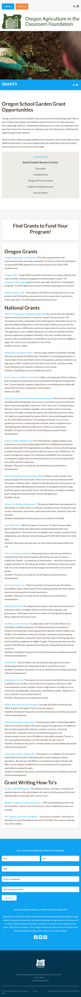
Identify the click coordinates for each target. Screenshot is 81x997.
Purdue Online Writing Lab (16, 788)
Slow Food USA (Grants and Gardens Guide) (24, 476)
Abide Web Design (73, 991)
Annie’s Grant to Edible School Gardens (22, 377)
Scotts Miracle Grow (13, 606)
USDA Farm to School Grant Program (21, 704)
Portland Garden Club (14, 292)
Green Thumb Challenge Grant (18, 440)
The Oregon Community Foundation (21, 816)
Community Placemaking (15, 282)
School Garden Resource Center (40, 162)
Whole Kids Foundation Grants (18, 352)
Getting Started (40, 174)
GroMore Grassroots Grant (17, 623)
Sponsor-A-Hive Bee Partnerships (20, 504)
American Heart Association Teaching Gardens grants (29, 398)
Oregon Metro (11, 275)
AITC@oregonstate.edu (40, 980)
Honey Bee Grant (12, 525)
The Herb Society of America (17, 553)
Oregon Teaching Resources (40, 186)
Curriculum (40, 168)
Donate (22, 6)
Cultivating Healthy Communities (19, 722)
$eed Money (10, 662)
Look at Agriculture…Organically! (19, 754)
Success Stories (40, 192)
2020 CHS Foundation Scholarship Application (25, 314)
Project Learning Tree (14, 585)
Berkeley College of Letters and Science (22, 802)
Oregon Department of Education (20, 257)
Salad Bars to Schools (14, 680)
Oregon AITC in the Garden (40, 180)
